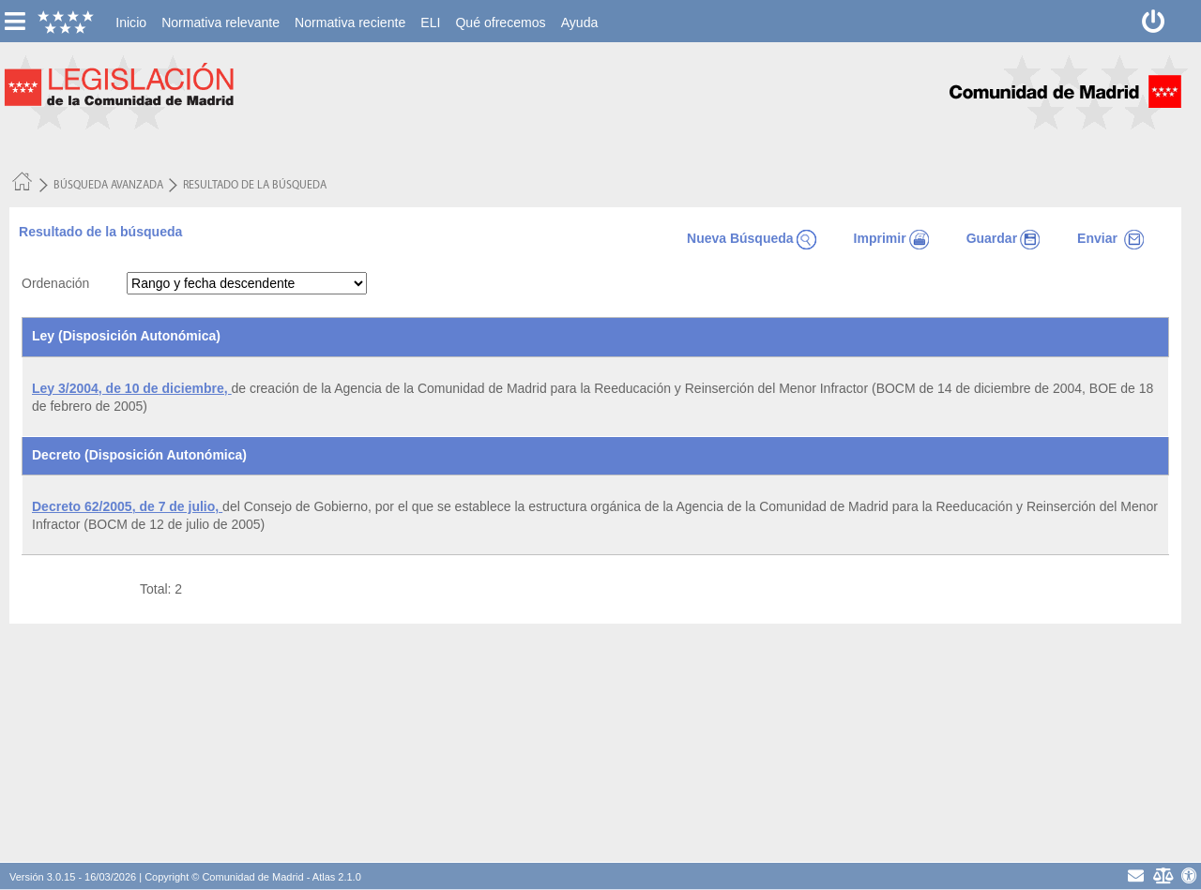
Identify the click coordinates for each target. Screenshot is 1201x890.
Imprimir (891, 238)
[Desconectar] (1153, 21)
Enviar (1110, 238)
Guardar (1003, 238)
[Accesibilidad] (1189, 875)
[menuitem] (131, 22)
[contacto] (1136, 875)
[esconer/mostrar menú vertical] (14, 21)
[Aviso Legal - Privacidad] (1162, 875)
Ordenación (55, 283)
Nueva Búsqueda (751, 238)
